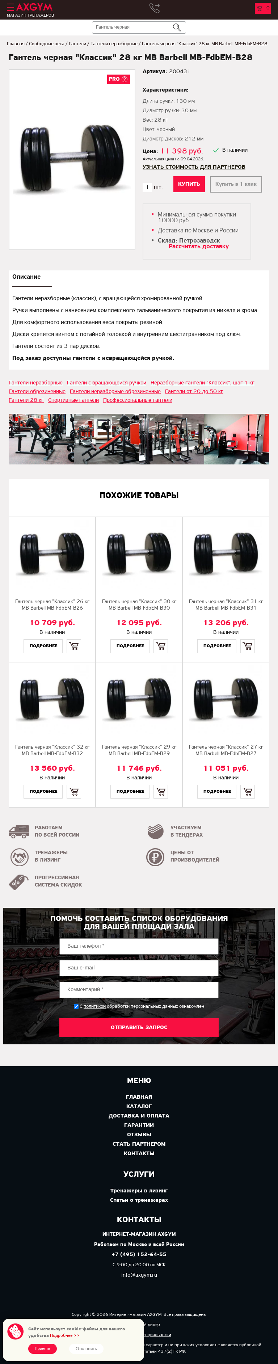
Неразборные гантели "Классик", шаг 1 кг (202, 383)
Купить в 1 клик (236, 184)
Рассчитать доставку (199, 246)
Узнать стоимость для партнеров (194, 167)
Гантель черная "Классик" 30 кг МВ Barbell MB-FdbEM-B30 (139, 605)
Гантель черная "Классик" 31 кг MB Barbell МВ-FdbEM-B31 (226, 605)
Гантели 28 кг (26, 400)
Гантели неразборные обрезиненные (115, 392)
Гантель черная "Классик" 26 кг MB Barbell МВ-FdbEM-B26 (52, 605)
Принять (42, 1349)
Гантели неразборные (114, 44)
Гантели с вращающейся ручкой (106, 383)
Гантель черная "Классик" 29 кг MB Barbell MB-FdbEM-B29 (139, 751)
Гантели (77, 44)
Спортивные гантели (73, 400)
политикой (95, 1006)
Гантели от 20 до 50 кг (194, 392)
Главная (16, 44)
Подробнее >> (64, 1335)
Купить (73, 785)
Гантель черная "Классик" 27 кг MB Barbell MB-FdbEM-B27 (226, 751)
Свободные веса (46, 44)
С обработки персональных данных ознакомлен (142, 1006)
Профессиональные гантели (137, 400)
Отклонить (86, 1348)
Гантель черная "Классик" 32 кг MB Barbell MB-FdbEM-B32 (52, 751)
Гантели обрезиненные (37, 392)
